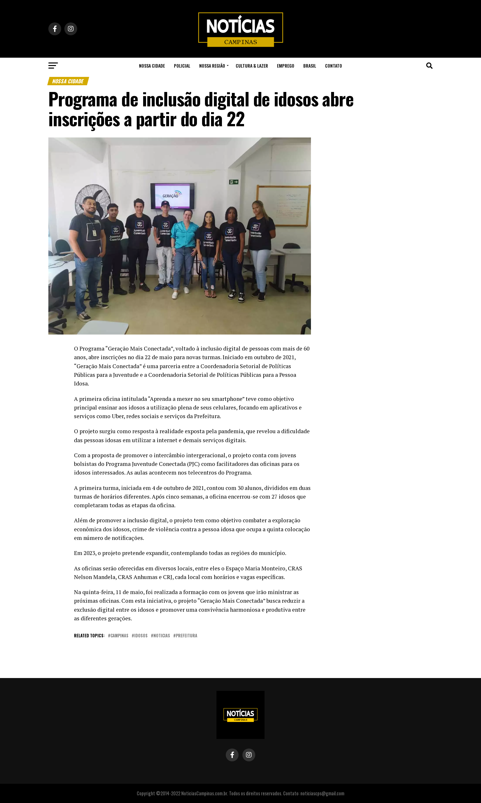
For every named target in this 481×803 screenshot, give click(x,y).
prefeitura (186, 636)
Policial (182, 65)
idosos (141, 636)
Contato (333, 65)
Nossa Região (212, 65)
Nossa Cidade (152, 65)
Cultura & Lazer (252, 65)
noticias (161, 636)
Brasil (309, 65)
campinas (119, 636)
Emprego (285, 65)
